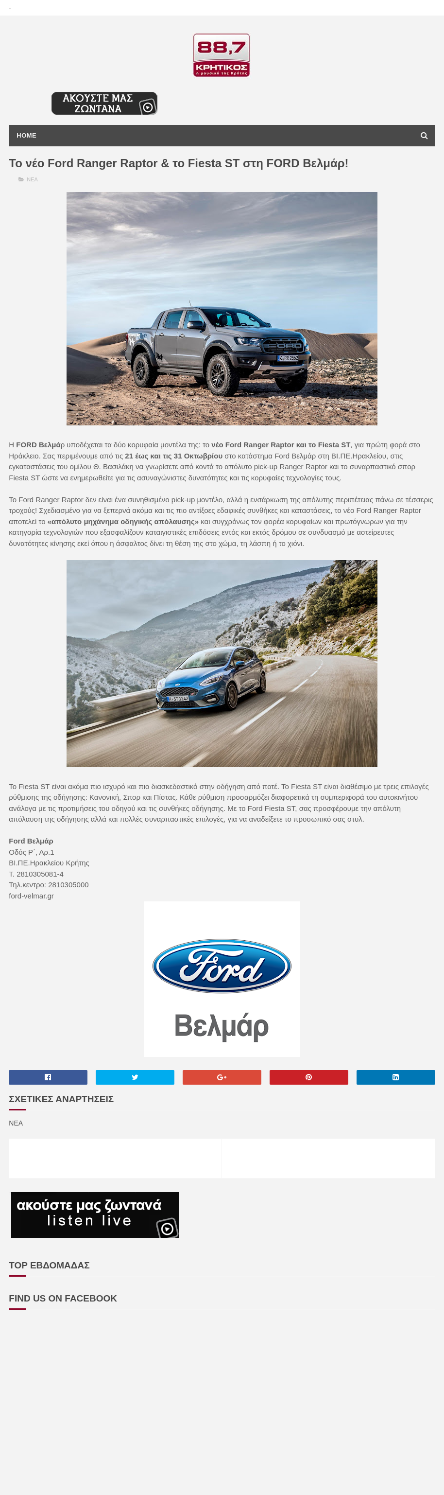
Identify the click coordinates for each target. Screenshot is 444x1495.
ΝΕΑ (32, 179)
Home (26, 135)
